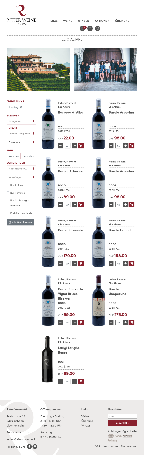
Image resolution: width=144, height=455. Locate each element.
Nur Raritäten (17, 192)
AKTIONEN (102, 21)
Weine (67, 21)
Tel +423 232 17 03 (18, 432)
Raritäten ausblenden (21, 213)
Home (53, 21)
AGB (97, 446)
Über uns (122, 21)
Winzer (83, 21)
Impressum (110, 446)
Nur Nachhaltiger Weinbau (19, 203)
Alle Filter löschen (20, 222)
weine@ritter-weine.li (21, 439)
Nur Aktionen (17, 185)
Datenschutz (129, 446)
